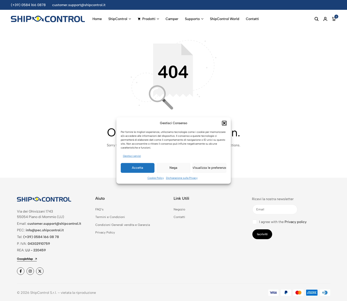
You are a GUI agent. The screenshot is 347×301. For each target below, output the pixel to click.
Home (97, 19)
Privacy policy (296, 222)
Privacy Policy (105, 232)
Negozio (179, 209)
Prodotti (146, 19)
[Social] (20, 271)
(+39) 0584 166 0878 (28, 5)
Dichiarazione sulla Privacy (182, 179)
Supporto (192, 19)
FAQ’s (99, 209)
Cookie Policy (156, 179)
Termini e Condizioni (110, 217)
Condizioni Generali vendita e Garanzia (122, 225)
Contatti (252, 19)
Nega (173, 169)
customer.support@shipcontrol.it (79, 5)
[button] (224, 124)
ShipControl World (224, 19)
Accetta (137, 169)
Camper (172, 19)
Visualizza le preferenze (209, 169)
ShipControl (117, 19)
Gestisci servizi (132, 157)
